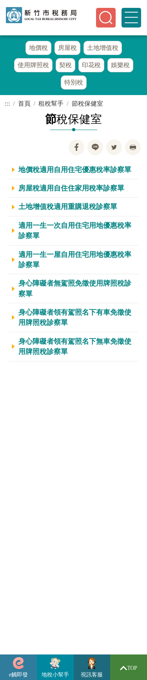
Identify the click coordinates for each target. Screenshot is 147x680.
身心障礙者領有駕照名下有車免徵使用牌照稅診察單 (74, 317)
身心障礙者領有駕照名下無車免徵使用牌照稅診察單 (74, 346)
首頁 (24, 103)
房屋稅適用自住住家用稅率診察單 (71, 188)
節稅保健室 (87, 103)
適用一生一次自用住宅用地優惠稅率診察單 (74, 231)
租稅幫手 (51, 103)
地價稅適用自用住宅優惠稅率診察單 (74, 170)
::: (7, 103)
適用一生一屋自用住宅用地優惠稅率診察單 (74, 260)
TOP (128, 668)
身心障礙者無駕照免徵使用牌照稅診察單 (74, 288)
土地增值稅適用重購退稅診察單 (67, 207)
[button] (106, 17)
